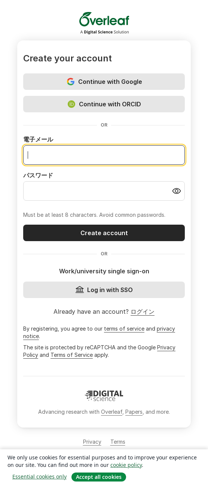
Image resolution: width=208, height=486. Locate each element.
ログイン (143, 311)
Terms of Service (72, 355)
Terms (117, 441)
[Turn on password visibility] (176, 191)
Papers (134, 411)
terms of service (124, 328)
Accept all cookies (99, 476)
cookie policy (126, 464)
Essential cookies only (39, 476)
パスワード (38, 175)
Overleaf (111, 411)
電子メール (38, 139)
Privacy (92, 441)
